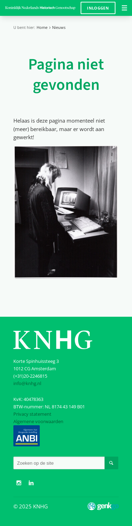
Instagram (18, 483)
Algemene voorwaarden (38, 421)
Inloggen (98, 8)
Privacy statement (32, 414)
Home (42, 27)
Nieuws (58, 27)
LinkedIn (31, 483)
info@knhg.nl (27, 383)
